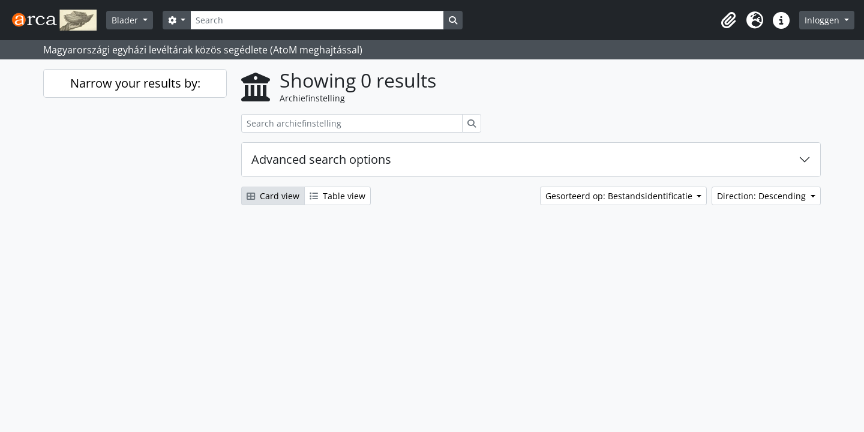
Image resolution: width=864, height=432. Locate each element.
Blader (126, 20)
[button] (728, 20)
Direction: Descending (762, 196)
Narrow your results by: (135, 83)
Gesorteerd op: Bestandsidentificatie (620, 196)
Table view (337, 196)
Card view (273, 196)
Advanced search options (321, 159)
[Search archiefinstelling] (352, 123)
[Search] (316, 20)
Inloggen (823, 20)
